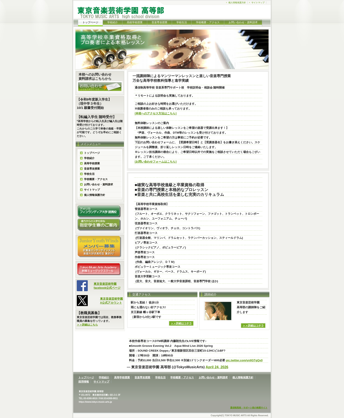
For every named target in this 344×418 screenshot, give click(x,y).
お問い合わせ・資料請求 (243, 22)
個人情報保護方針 (237, 2)
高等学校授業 (92, 163)
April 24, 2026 (217, 367)
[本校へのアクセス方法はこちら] (156, 113)
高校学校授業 (135, 22)
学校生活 (181, 22)
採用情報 (83, 381)
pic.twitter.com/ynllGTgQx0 (244, 360)
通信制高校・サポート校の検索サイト (248, 407)
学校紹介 (112, 22)
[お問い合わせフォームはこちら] (156, 161)
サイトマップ (258, 2)
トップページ (92, 152)
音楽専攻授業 (159, 22)
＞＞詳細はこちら (87, 324)
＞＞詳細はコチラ (181, 323)
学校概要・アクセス (208, 22)
